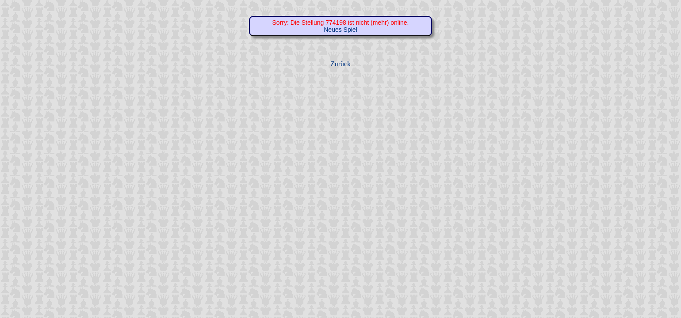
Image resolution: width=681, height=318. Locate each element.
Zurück (340, 64)
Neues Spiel (340, 29)
